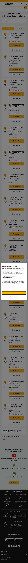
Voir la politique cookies (7, 277)
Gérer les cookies (14, 296)
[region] (14, 281)
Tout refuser (14, 289)
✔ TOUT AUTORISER (14, 292)
